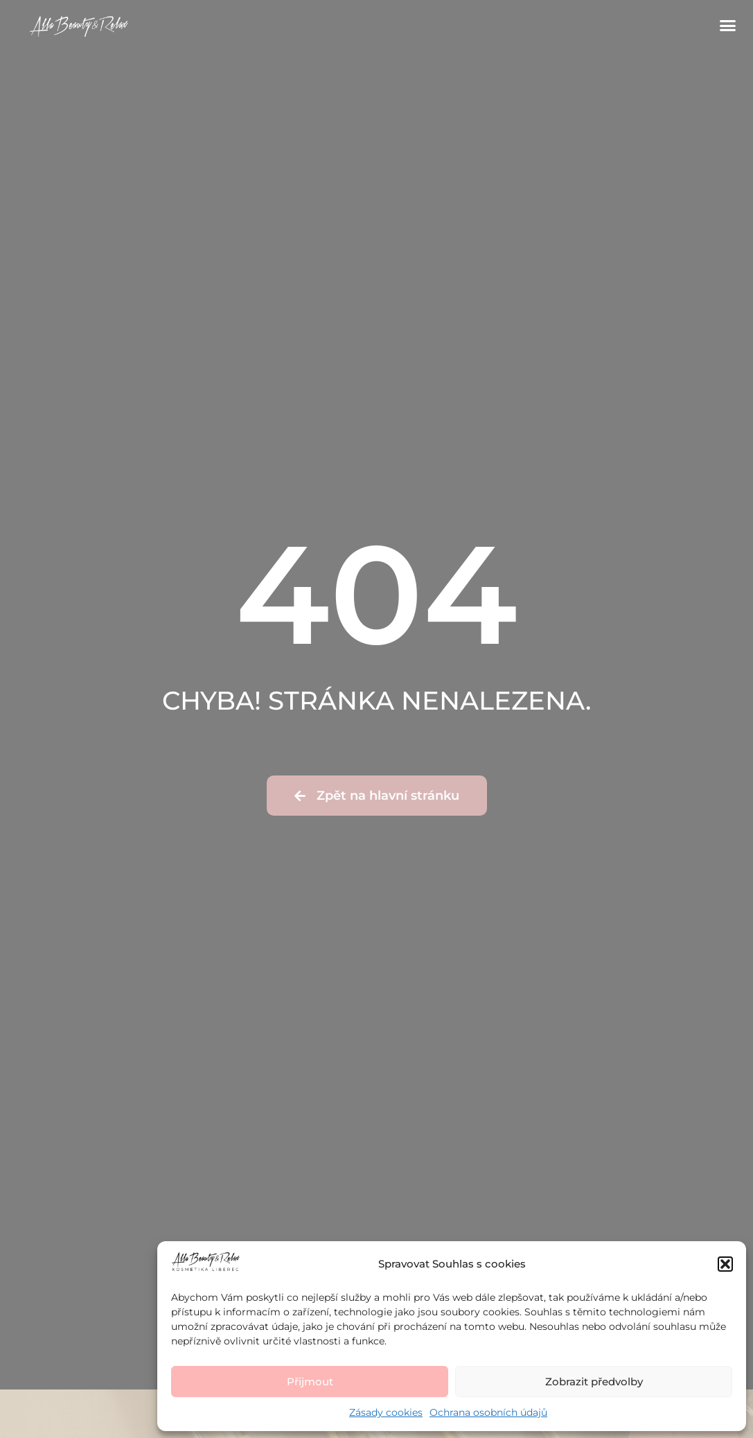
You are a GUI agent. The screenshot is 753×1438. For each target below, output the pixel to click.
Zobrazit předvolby (594, 1381)
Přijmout (310, 1381)
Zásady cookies (386, 1412)
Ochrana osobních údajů (488, 1412)
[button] (725, 1264)
